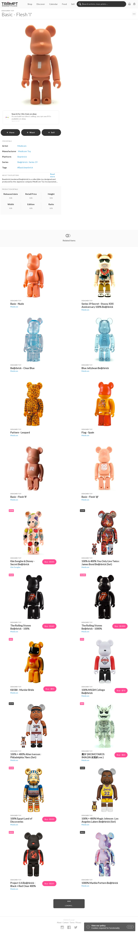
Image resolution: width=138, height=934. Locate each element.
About (59, 922)
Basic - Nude (17, 303)
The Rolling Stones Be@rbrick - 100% (20, 627)
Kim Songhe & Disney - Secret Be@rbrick (22, 563)
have (10, 132)
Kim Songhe (15, 567)
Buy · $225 (49, 883)
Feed (64, 4)
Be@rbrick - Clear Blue (22, 368)
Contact (65, 922)
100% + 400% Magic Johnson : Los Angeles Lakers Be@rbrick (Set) (100, 820)
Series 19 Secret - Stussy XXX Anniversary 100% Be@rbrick (98, 305)
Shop (29, 4)
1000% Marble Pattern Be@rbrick (100, 882)
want (31, 132)
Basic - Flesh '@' (90, 496)
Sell (73, 4)
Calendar (53, 4)
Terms (72, 922)
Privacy (78, 922)
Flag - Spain (88, 432)
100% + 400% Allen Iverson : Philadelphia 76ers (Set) (25, 756)
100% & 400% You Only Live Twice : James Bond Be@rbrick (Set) (101, 563)
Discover (41, 4)
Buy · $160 (49, 626)
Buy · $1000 (120, 626)
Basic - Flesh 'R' (18, 496)
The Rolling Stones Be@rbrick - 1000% (92, 627)
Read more (52, 175)
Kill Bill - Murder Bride (22, 689)
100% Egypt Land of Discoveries (21, 820)
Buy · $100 (49, 819)
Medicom (14, 307)
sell (51, 132)
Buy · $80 (50, 689)
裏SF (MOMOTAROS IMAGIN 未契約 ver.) (93, 756)
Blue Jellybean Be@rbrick (95, 368)
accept (130, 927)
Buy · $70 (121, 690)
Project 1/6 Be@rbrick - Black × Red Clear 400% (23, 884)
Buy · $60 (121, 755)
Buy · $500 (49, 562)
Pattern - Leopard (20, 432)
